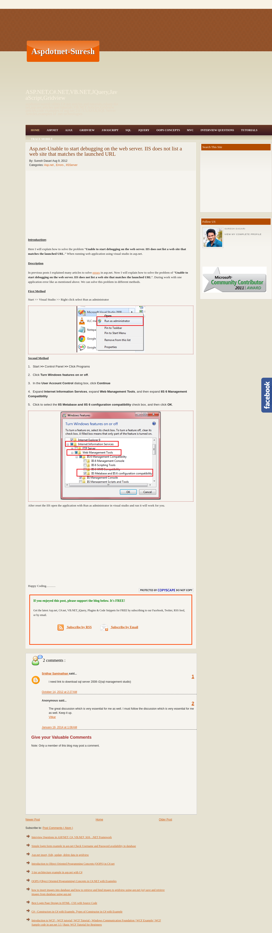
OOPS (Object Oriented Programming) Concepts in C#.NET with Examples (74, 881)
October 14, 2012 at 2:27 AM (59, 692)
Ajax (69, 130)
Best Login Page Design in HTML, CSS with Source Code (64, 903)
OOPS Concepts (168, 130)
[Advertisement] (186, 51)
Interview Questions (217, 130)
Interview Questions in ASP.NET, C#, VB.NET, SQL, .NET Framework (72, 837)
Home (35, 130)
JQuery (143, 130)
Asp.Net (52, 130)
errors (96, 272)
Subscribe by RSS (74, 627)
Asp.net (49, 165)
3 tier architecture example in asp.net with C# (57, 872)
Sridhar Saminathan (55, 673)
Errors (60, 165)
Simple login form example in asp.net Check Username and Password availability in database (84, 846)
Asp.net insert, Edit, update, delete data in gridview (60, 855)
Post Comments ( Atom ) (58, 828)
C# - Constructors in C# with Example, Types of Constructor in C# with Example (77, 911)
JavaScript (109, 130)
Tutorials (249, 130)
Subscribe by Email (119, 627)
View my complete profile (243, 234)
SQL (128, 130)
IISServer (71, 165)
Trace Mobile (42, 139)
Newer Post (33, 819)
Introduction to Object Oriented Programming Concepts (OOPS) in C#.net (73, 863)
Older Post (165, 819)
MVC (190, 130)
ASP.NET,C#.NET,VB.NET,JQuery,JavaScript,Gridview (72, 95)
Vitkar (52, 717)
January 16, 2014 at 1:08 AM (59, 727)
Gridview (87, 130)
